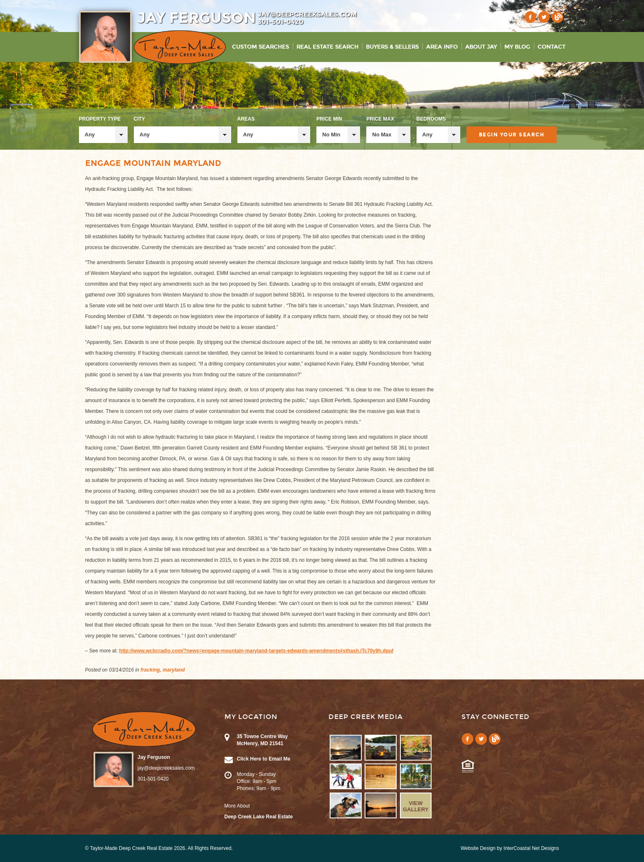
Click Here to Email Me (264, 759)
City (139, 119)
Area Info (442, 47)
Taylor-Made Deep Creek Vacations (180, 47)
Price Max (380, 119)
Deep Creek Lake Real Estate (259, 817)
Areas (246, 119)
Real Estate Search (327, 47)
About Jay (481, 47)
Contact (551, 47)
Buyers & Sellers (392, 47)
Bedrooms (431, 119)
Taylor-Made (144, 729)
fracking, (151, 670)
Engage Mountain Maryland (153, 163)
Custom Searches (260, 47)
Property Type (100, 119)
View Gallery (416, 806)
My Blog (517, 47)
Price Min (329, 119)
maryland (174, 670)
